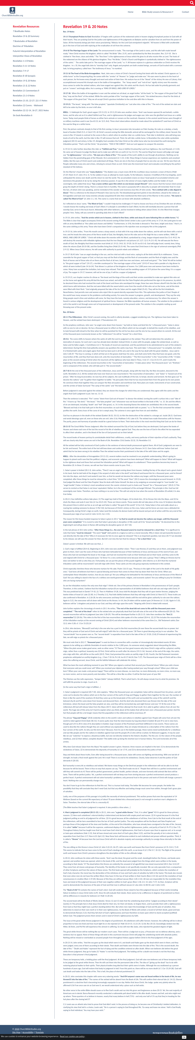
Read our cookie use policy (72, 1036)
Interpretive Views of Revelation (27, 56)
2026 (17, 1029)
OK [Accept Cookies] (184, 1037)
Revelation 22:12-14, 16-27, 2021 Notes (31, 110)
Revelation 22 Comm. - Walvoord (28, 105)
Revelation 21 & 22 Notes (24, 85)
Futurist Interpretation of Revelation (29, 51)
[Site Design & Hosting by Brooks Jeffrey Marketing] (168, 1033)
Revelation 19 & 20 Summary (26, 36)
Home (130, 12)
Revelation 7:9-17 (21, 70)
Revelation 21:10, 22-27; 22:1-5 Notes (30, 100)
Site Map (16, 1032)
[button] (192, 3)
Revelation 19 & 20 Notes (24, 80)
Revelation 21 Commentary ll (26, 90)
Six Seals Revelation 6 (22, 115)
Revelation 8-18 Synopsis (24, 75)
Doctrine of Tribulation (23, 46)
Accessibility (27, 1032)
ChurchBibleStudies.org (12, 12)
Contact (185, 12)
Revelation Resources (26, 26)
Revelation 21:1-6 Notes (24, 95)
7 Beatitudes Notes (21, 31)
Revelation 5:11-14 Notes (24, 66)
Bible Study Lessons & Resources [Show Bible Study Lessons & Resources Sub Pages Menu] (157, 12)
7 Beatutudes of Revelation (25, 41)
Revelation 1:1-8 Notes (23, 61)
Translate (39, 1032)
